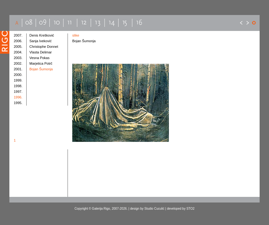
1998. (18, 86)
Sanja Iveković (40, 41)
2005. (18, 46)
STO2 (190, 208)
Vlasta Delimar (40, 52)
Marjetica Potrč (40, 63)
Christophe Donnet (43, 46)
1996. (18, 97)
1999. (18, 80)
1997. (18, 91)
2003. (18, 58)
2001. (18, 69)
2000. (18, 75)
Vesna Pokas (39, 58)
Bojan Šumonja (41, 69)
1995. (18, 103)
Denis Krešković (41, 35)
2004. (18, 52)
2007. (18, 35)
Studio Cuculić (155, 208)
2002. (18, 63)
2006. (18, 41)
